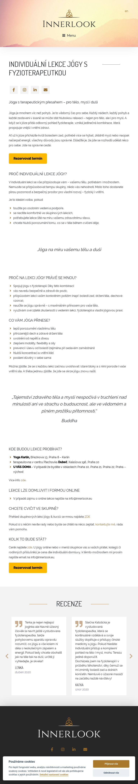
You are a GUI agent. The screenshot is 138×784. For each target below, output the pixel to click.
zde (23, 480)
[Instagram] (24, 90)
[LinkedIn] (35, 90)
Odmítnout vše (111, 772)
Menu (69, 35)
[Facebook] (14, 90)
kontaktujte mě (105, 524)
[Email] (46, 90)
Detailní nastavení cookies (54, 774)
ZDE (87, 516)
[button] (7, 656)
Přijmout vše (111, 763)
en (126, 11)
